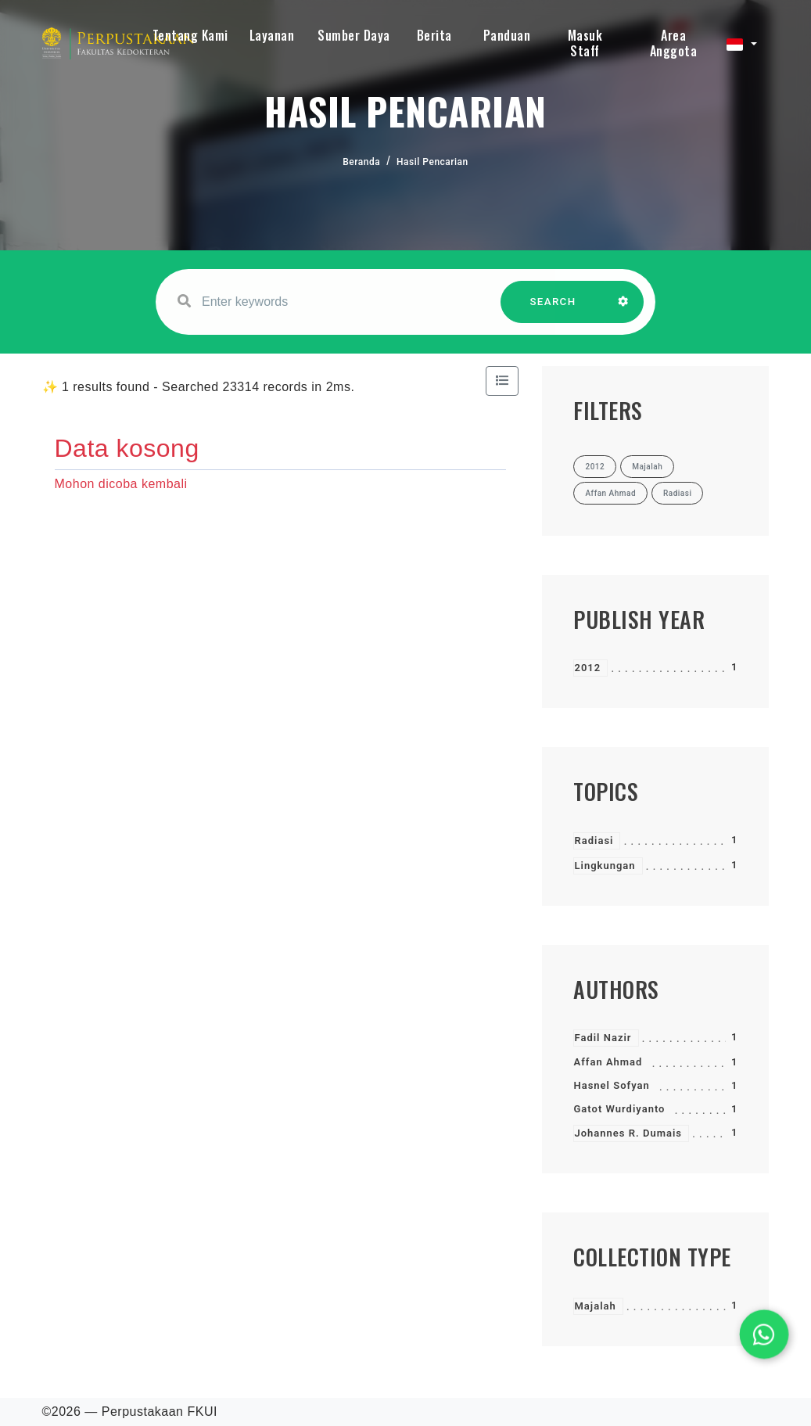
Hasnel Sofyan (611, 1085)
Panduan (507, 35)
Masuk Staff (585, 43)
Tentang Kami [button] (190, 35)
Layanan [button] (272, 35)
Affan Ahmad (607, 1062)
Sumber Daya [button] (354, 35)
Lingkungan (604, 865)
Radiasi (593, 840)
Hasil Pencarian (432, 161)
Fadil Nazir (602, 1037)
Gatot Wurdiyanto (619, 1109)
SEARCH (553, 309)
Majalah (594, 1306)
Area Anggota (674, 43)
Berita (434, 35)
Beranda (361, 161)
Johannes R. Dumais (628, 1133)
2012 (587, 667)
